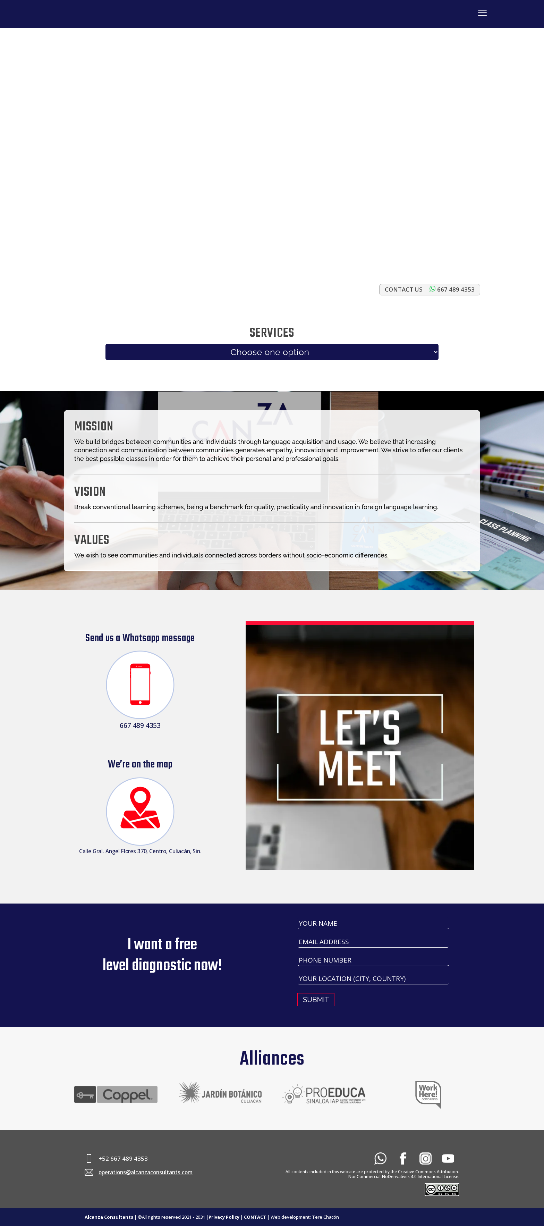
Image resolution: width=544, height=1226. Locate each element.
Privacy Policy (224, 1217)
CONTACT (255, 1217)
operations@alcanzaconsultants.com (146, 1172)
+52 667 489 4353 (123, 1158)
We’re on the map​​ (140, 765)
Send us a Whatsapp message (140, 638)
